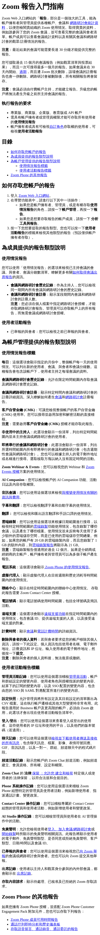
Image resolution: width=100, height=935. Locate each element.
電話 (40, 631)
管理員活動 (78, 676)
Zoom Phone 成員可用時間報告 (34, 920)
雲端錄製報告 (43, 545)
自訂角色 (57, 126)
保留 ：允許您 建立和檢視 (52, 773)
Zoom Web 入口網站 (34, 195)
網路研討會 (74, 397)
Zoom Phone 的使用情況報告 (66, 567)
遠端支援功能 (54, 614)
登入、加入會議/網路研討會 (69, 829)
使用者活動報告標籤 (35, 170)
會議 (58, 397)
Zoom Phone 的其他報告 (29, 175)
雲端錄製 (41, 526)
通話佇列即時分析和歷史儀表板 (35, 924)
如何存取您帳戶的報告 (28, 152)
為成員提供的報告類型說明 (32, 156)
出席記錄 (24, 873)
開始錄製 (9, 834)
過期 (23, 72)
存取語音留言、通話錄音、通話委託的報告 (44, 929)
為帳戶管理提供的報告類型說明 (35, 161)
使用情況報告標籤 (33, 166)
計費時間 (51, 631)
